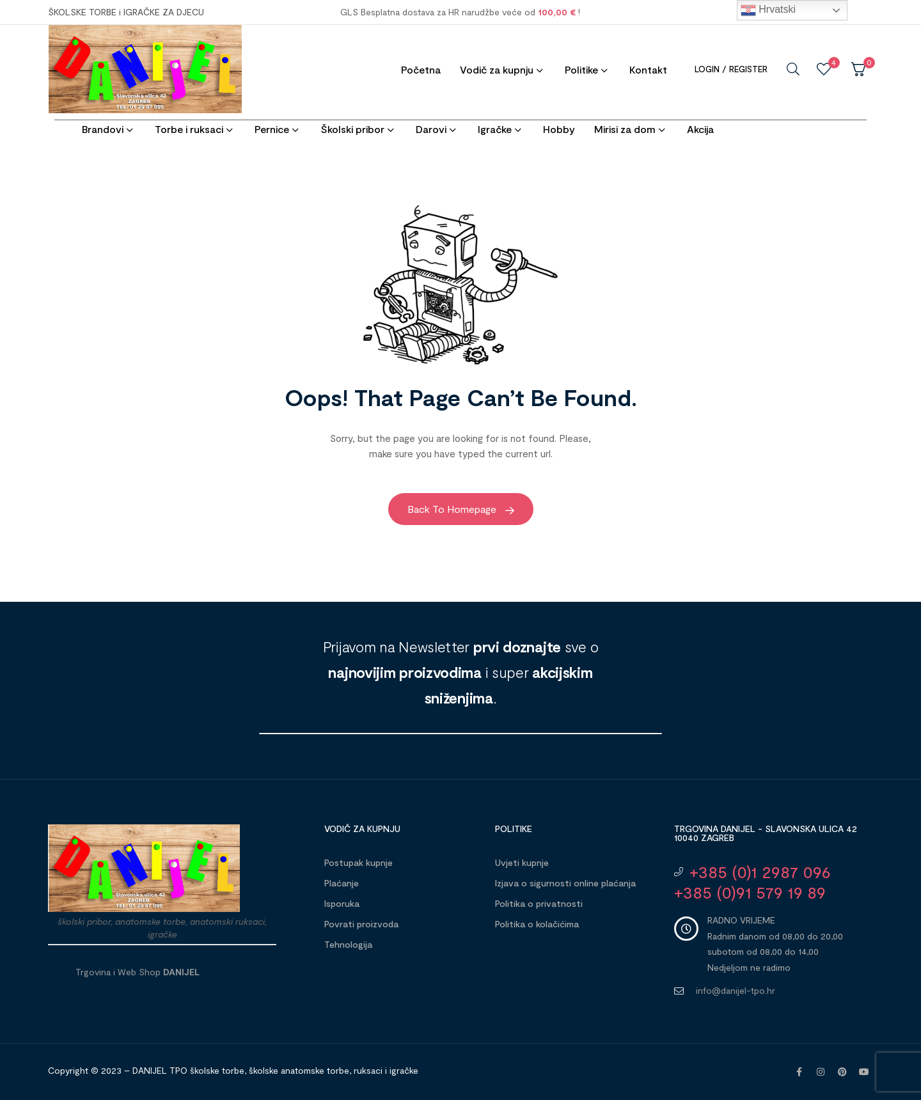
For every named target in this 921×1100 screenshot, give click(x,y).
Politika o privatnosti (539, 903)
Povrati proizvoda (361, 923)
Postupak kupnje (358, 862)
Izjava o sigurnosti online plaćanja (565, 882)
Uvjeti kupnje (522, 862)
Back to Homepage (460, 509)
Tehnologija (348, 944)
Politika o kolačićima (537, 923)
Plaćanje (341, 882)
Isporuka (341, 903)
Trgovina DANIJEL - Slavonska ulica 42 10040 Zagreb (765, 833)
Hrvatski (768, 10)
